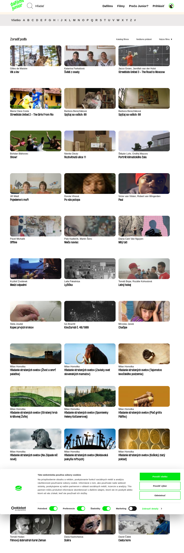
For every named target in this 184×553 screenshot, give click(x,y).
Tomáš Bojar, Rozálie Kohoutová (88, 198)
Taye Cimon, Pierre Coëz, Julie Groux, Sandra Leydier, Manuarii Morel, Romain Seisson (57, 411)
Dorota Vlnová (18, 153)
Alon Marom (116, 366)
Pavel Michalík (85, 153)
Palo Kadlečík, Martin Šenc (124, 153)
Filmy (121, 6)
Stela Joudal (117, 196)
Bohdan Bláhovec (53, 111)
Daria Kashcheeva (153, 324)
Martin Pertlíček (151, 409)
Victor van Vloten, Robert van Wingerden (57, 155)
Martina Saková (18, 451)
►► (170, 479)
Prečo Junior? (138, 6)
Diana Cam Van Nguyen (156, 153)
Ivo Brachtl (149, 196)
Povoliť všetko (160, 515)
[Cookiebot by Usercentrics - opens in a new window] (18, 547)
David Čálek (16, 366)
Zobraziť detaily (150, 547)
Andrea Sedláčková (54, 366)
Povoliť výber (160, 525)
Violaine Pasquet (152, 366)
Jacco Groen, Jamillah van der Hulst (91, 70)
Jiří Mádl (148, 111)
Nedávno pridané (144, 39)
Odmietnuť (159, 534)
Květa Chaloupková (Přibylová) (120, 411)
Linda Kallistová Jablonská (91, 409)
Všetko (16, 20)
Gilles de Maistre (19, 68)
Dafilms (107, 6)
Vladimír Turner (85, 366)
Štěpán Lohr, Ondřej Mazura (121, 113)
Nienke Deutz (84, 111)
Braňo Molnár (50, 451)
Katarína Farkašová (54, 68)
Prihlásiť (158, 6)
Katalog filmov (122, 39)
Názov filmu (164, 39)
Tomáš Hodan (117, 324)
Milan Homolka (51, 238)
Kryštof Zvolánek (19, 196)
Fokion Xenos (17, 409)
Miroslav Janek (18, 238)
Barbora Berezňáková (155, 68)
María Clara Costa (120, 68)
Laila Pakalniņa (51, 196)
